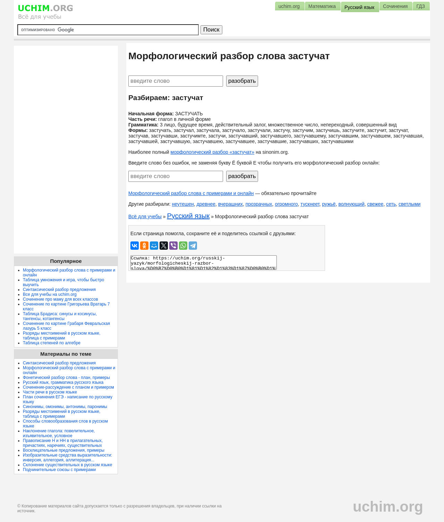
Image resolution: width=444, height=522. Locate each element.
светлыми (409, 204)
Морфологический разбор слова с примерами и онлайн (191, 193)
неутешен (183, 204)
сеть (391, 204)
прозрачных (259, 204)
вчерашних (230, 204)
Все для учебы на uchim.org (50, 294)
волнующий (351, 204)
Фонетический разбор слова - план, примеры (66, 377)
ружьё (328, 204)
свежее (375, 204)
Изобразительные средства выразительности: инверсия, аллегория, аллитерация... (67, 457)
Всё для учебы (145, 216)
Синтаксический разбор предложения (59, 289)
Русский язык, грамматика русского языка (63, 382)
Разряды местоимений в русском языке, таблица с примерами (61, 335)
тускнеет (309, 204)
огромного (286, 204)
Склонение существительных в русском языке (67, 464)
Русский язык (188, 216)
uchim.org (388, 506)
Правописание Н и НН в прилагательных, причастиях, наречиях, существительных (63, 443)
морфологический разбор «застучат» (213, 152)
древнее (206, 204)
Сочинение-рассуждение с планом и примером (68, 387)
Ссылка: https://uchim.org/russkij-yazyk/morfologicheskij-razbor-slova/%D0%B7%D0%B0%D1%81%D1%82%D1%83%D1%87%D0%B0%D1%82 (203, 262)
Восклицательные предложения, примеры (63, 450)
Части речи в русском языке (50, 392)
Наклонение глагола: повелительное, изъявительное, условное (59, 433)
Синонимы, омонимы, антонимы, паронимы (65, 406)
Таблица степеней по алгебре (51, 342)
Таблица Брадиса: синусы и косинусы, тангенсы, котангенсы (60, 316)
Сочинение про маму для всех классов (60, 299)
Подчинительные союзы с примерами (59, 469)
